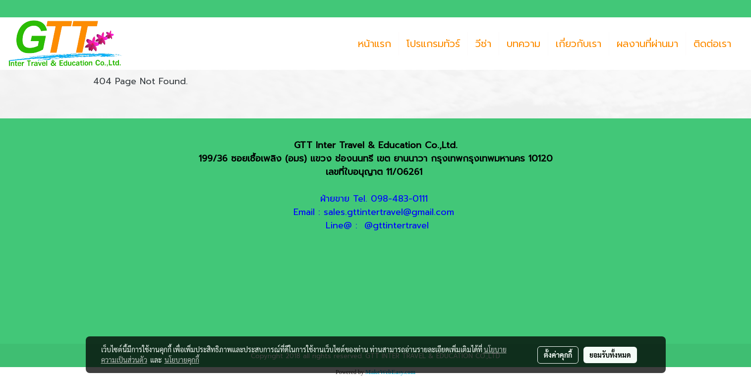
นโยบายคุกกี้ (182, 359)
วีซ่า (483, 43)
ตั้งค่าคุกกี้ (558, 354)
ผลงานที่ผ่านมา (647, 43)
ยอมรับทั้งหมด (610, 354)
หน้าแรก (374, 43)
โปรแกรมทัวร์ (433, 43)
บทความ (523, 43)
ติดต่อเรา (712, 43)
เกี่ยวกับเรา (578, 43)
